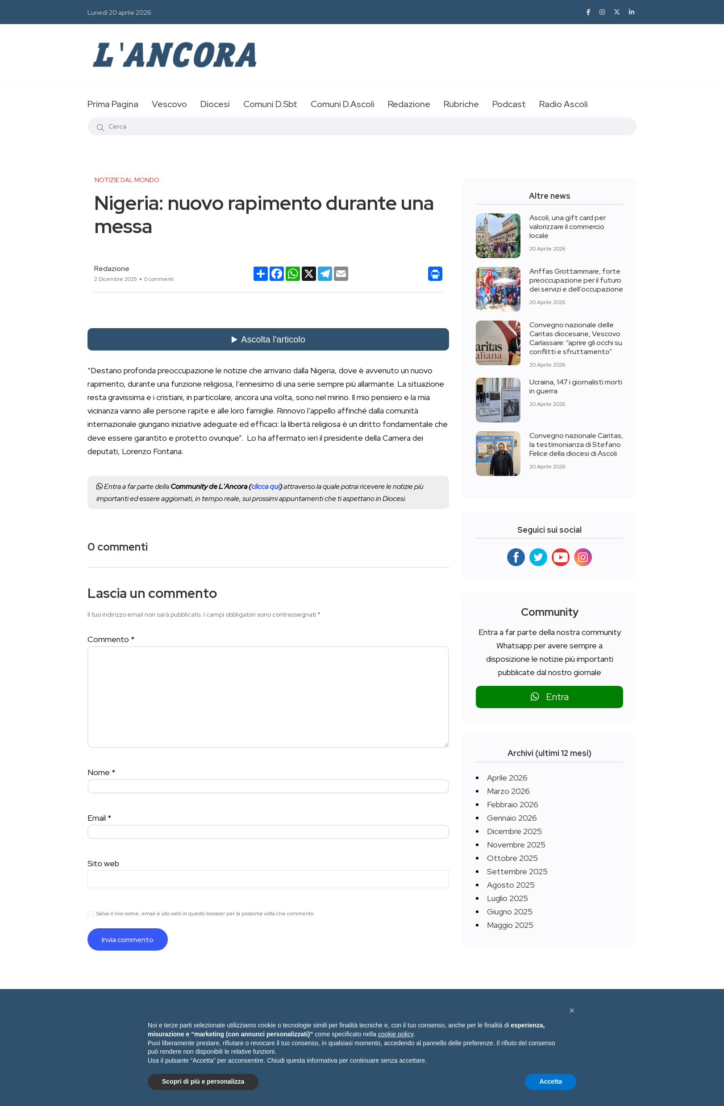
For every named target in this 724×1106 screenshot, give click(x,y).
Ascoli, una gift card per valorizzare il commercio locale (567, 226)
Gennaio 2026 (512, 818)
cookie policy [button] (395, 1034)
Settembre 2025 (517, 871)
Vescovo (169, 104)
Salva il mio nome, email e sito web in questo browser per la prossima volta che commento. (205, 913)
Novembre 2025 (516, 844)
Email (99, 818)
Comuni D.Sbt (270, 104)
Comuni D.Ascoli (342, 104)
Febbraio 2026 (512, 804)
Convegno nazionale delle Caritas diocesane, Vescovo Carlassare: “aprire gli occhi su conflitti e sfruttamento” (575, 338)
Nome (101, 772)
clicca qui (265, 486)
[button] (572, 1010)
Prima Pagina (112, 104)
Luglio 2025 (507, 898)
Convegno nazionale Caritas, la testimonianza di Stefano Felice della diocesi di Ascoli (576, 444)
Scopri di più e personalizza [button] (203, 1081)
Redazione (409, 104)
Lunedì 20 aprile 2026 (119, 12)
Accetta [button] (550, 1081)
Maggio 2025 (510, 925)
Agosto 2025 (511, 885)
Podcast (509, 104)
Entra (550, 696)
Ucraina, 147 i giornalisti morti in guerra (575, 386)
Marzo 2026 (508, 791)
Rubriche (461, 104)
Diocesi (215, 104)
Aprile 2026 (507, 777)
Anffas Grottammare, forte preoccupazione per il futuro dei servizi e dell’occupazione (576, 280)
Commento (111, 639)
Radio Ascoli (563, 104)
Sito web (103, 863)
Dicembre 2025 (514, 831)
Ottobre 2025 (512, 858)
